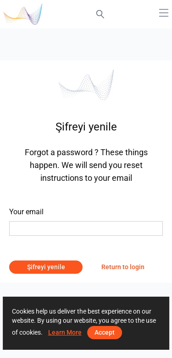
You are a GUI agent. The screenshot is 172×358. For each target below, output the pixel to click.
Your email (26, 211)
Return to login (122, 267)
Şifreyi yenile (46, 267)
